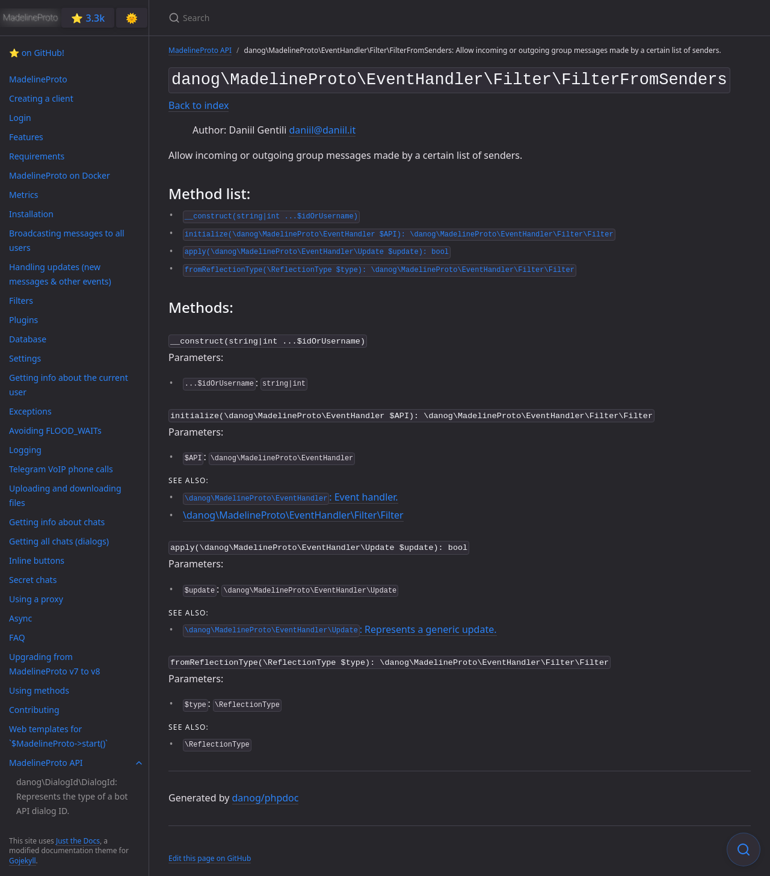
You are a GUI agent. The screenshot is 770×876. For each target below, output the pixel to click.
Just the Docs (78, 841)
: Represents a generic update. (339, 623)
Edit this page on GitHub (209, 851)
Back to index (198, 103)
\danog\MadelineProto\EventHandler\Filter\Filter (293, 510)
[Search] (310, 17)
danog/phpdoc (265, 791)
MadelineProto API (200, 50)
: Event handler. (290, 492)
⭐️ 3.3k (88, 18)
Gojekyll (22, 861)
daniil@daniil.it (322, 127)
